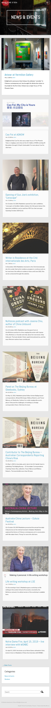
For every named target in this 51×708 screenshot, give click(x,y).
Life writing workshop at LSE (20, 581)
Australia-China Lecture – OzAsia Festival (22, 519)
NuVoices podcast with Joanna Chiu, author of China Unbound (24, 322)
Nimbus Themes (32, 705)
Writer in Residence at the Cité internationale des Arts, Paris (21, 259)
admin (13, 77)
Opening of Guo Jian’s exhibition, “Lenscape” (22, 196)
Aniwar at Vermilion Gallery (19, 74)
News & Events (9, 676)
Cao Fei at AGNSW (15, 134)
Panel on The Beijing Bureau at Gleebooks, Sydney (21, 388)
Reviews (7, 679)
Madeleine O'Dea (9, 2)
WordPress (46, 705)
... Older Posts (7, 665)
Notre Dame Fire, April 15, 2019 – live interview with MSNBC (24, 642)
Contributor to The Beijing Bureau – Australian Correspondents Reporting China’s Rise (24, 454)
